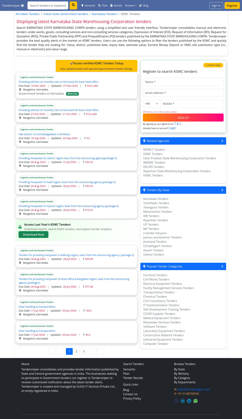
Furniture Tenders (155, 275)
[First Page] (52, 351)
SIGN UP (183, 118)
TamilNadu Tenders (156, 203)
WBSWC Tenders (154, 162)
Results (116, 5)
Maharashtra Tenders (157, 212)
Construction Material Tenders (163, 335)
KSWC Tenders (153, 154)
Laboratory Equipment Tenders (164, 331)
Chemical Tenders (155, 297)
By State (179, 369)
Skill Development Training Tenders (166, 309)
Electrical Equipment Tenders (162, 284)
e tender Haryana (154, 233)
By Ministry (181, 374)
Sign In (216, 6)
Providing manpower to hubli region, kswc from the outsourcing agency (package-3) (67, 182)
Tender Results (133, 378)
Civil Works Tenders (156, 279)
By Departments (185, 382)
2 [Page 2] (76, 351)
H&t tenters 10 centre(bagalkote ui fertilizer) (44, 134)
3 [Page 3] (83, 351)
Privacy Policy (132, 398)
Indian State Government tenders (66, 14)
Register (232, 6)
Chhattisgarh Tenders (157, 246)
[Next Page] (92, 351)
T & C (177, 124)
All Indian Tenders (28, 14)
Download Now (33, 234)
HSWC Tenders (153, 175)
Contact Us (130, 394)
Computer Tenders (155, 344)
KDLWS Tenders (153, 167)
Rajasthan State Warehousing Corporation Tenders (177, 171)
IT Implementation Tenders (161, 305)
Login (172, 128)
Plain (103, 5)
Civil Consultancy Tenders (160, 301)
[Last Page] (101, 351)
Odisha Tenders (153, 255)
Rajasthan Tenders (155, 220)
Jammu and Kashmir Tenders (162, 237)
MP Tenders (151, 229)
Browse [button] (129, 5)
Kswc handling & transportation (37, 306)
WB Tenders (151, 216)
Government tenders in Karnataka (49, 93)
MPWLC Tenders (154, 150)
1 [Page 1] (69, 351)
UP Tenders (151, 224)
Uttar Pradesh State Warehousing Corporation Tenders (179, 158)
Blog (143, 5)
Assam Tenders (153, 250)
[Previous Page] (60, 351)
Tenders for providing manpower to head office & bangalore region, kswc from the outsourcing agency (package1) (74, 280)
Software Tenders (155, 327)
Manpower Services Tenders (162, 322)
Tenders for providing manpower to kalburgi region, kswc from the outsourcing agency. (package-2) (76, 255)
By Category (182, 378)
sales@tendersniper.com (193, 389)
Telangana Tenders (156, 207)
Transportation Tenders (159, 292)
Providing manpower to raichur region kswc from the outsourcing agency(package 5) (68, 158)
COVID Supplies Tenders (159, 314)
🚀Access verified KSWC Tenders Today (96, 66)
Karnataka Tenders (104, 14)
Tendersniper (13, 6)
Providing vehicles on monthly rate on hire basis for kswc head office (58, 81)
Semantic (88, 5)
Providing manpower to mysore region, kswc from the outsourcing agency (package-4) (69, 206)
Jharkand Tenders (155, 242)
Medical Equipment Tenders (161, 318)
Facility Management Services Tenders (168, 288)
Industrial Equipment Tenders (163, 339)
